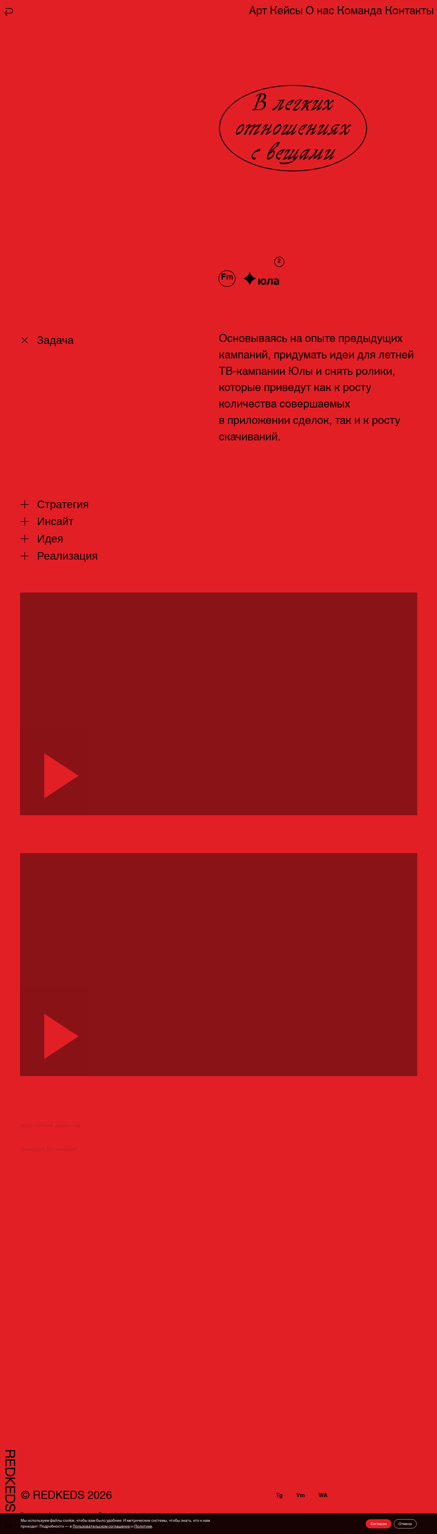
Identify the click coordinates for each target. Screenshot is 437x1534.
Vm (300, 1496)
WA (323, 1496)
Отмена (405, 1524)
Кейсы (286, 11)
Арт (258, 11)
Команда (359, 11)
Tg (279, 1496)
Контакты (409, 11)
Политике (143, 1526)
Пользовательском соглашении (101, 1526)
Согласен (378, 1524)
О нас (319, 11)
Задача (55, 340)
